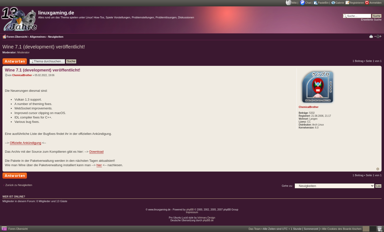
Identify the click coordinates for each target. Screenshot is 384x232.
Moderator (23, 52)
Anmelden (375, 2)
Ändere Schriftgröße (378, 36)
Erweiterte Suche (371, 19)
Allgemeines (38, 36)
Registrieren (356, 2)
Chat (308, 2)
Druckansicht (371, 36)
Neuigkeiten (55, 36)
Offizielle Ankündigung (25, 143)
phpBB (190, 209)
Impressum (192, 212)
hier (99, 165)
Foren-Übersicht (17, 36)
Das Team (255, 228)
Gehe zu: (287, 185)
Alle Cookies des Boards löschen (341, 228)
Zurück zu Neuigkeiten (18, 185)
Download (96, 151)
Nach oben (377, 169)
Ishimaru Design (206, 217)
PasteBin (323, 2)
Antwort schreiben (14, 61)
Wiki (294, 2)
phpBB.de (208, 220)
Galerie (340, 2)
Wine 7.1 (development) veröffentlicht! (43, 46)
